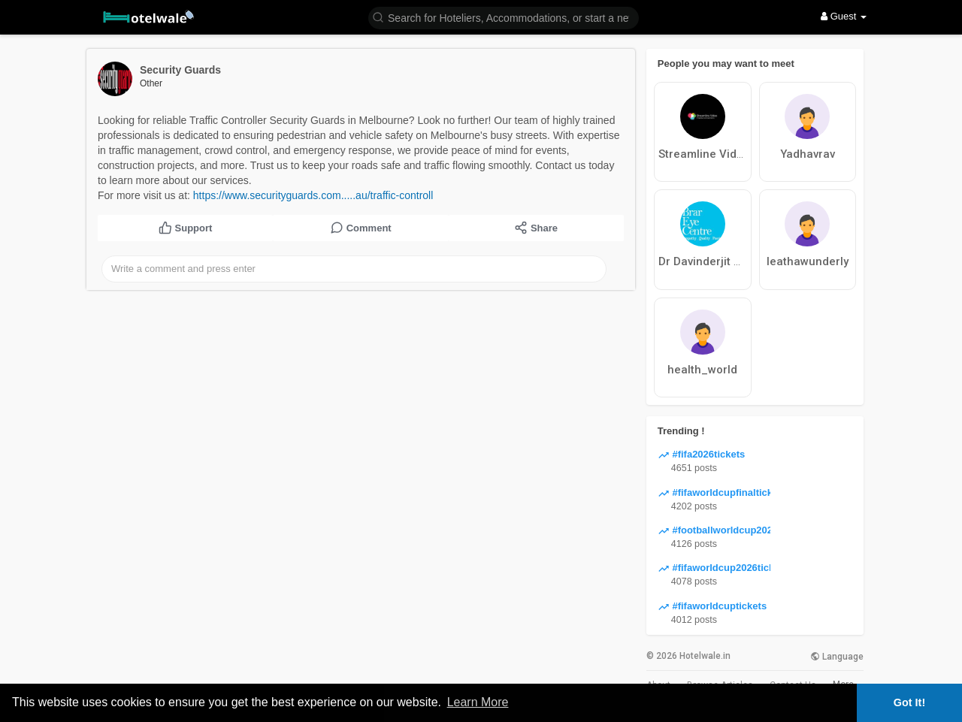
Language (837, 656)
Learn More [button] (478, 702)
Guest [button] (844, 16)
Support (185, 227)
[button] (503, 17)
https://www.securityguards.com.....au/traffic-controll (313, 195)
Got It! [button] (909, 702)
